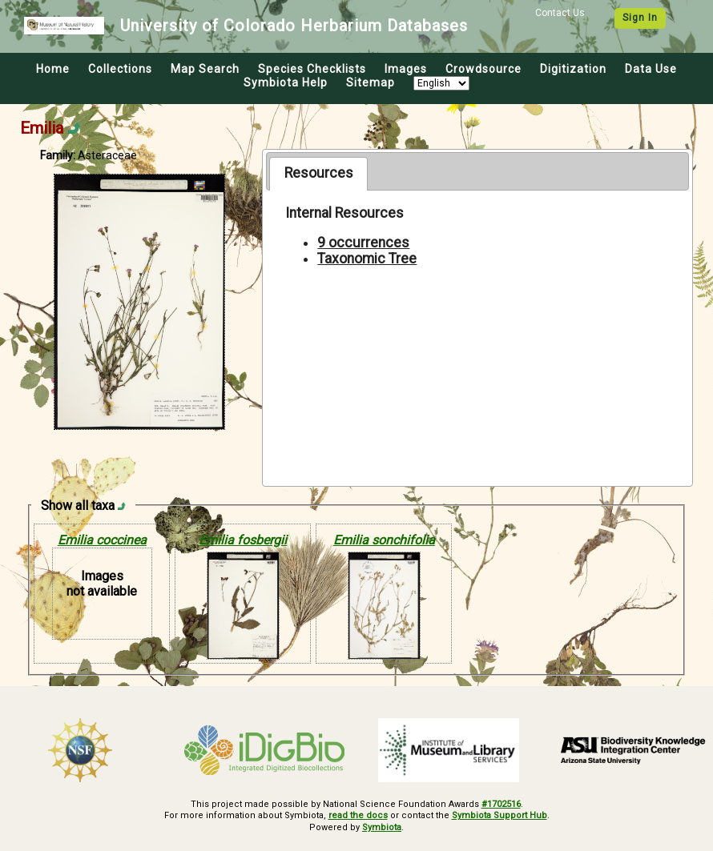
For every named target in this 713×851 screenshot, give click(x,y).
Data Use (651, 68)
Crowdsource (483, 68)
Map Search (205, 68)
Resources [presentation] (318, 173)
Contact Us (560, 12)
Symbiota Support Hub (499, 815)
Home (53, 68)
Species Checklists (312, 68)
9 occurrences (363, 243)
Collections (120, 68)
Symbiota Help (286, 82)
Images (406, 68)
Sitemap (370, 82)
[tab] (318, 174)
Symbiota (381, 827)
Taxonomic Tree (367, 259)
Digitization (573, 68)
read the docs (358, 815)
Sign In (640, 17)
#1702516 (501, 804)
